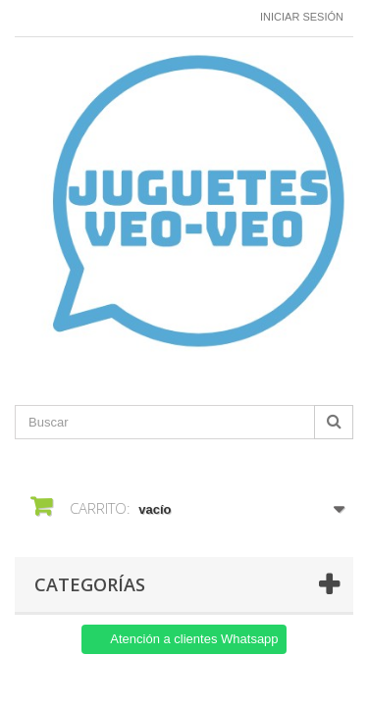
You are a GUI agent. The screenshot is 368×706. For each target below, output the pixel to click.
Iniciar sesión (301, 17)
